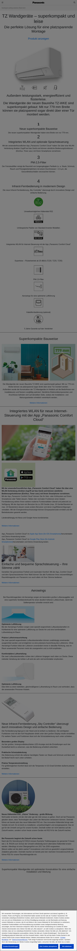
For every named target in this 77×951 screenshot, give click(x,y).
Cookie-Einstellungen (10, 946)
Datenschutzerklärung (19, 939)
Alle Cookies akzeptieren (48, 946)
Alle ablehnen (67, 946)
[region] (38, 930)
